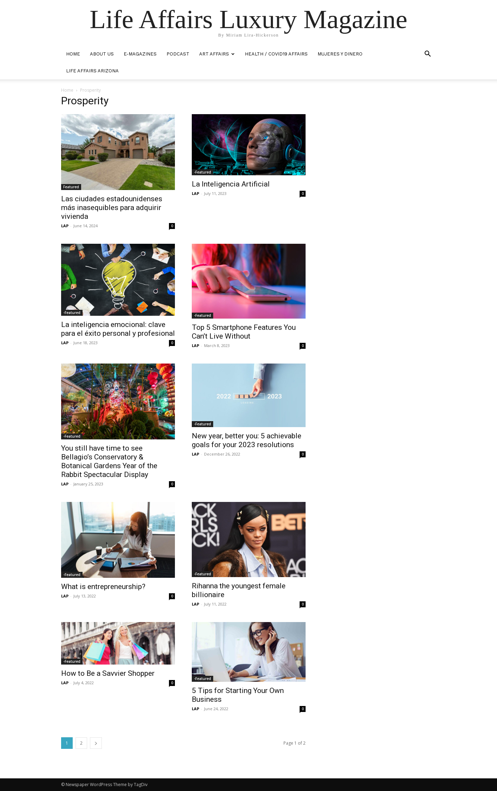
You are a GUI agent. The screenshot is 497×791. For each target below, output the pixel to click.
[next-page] (96, 743)
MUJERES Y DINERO (340, 54)
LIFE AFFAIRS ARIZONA (92, 70)
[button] (427, 54)
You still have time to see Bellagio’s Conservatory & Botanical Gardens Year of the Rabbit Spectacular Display (109, 461)
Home (67, 90)
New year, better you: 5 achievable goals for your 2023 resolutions (246, 440)
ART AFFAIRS (217, 54)
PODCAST (177, 54)
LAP (64, 225)
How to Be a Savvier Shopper (108, 673)
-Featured (202, 172)
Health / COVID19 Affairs (276, 54)
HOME (73, 54)
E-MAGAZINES (140, 54)
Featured (71, 186)
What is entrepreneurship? (103, 586)
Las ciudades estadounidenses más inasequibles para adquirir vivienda (111, 208)
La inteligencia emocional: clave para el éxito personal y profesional (118, 329)
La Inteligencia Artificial (231, 184)
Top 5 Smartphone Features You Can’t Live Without (244, 331)
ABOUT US (102, 54)
